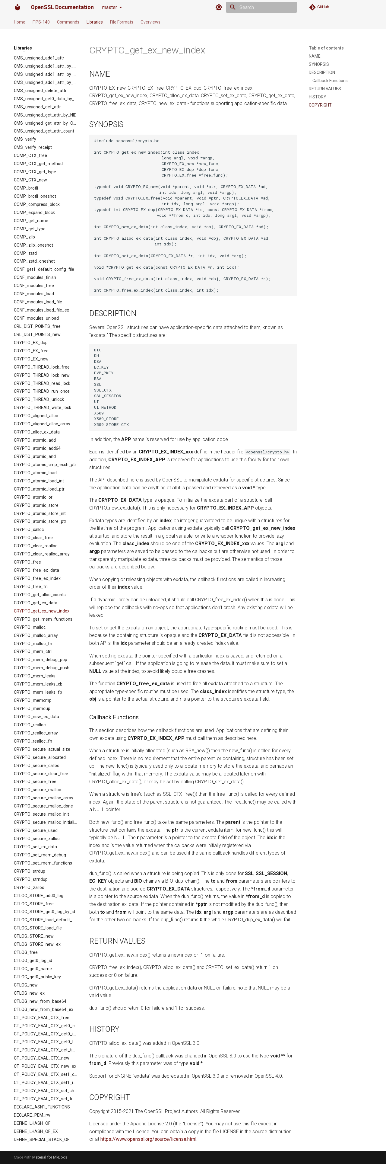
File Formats (121, 22)
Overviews (150, 22)
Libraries (95, 22)
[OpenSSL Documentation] (17, 7)
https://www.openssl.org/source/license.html (148, 1139)
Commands (68, 22)
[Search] (261, 7)
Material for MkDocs (49, 1157)
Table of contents (326, 48)
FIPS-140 (41, 22)
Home (19, 22)
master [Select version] (109, 7)
